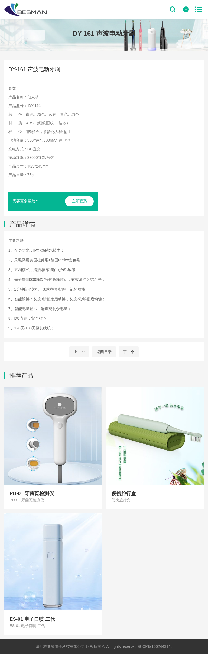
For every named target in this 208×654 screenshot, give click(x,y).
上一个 (79, 352)
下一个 (128, 352)
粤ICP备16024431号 (155, 646)
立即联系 (79, 201)
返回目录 (104, 352)
